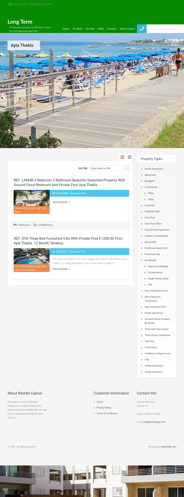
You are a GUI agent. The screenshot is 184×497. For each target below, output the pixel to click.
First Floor (150, 217)
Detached (150, 205)
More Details (61, 202)
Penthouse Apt (152, 254)
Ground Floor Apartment (157, 229)
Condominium (155, 272)
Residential (150, 260)
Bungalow (150, 181)
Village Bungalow (153, 371)
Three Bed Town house (157, 329)
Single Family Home (158, 278)
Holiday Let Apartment (156, 236)
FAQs (101, 28)
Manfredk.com (168, 446)
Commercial (151, 187)
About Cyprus (127, 28)
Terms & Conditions (107, 413)
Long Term (20, 21)
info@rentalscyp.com (40, 4)
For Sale (90, 28)
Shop (150, 199)
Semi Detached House (156, 290)
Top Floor (150, 341)
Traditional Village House (158, 353)
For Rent (77, 28)
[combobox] (109, 168)
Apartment (150, 175)
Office (151, 193)
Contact (112, 28)
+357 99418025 (162, 29)
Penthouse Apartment (156, 248)
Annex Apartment (154, 168)
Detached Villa (152, 211)
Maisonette (150, 242)
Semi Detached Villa (155, 307)
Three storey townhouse (157, 335)
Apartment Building (158, 266)
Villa (150, 284)
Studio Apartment (154, 313)
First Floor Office (153, 223)
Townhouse (151, 347)
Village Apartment (154, 365)
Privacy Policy (104, 407)
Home (65, 28)
